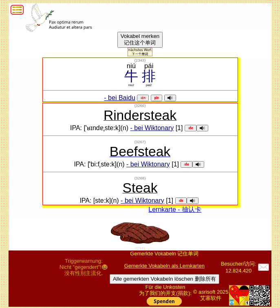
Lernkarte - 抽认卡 (174, 209)
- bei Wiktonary (152, 127)
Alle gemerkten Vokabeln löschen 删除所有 (164, 279)
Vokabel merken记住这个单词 (140, 39)
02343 (140, 248)
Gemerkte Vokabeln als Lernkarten (164, 266)
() (140, 60)
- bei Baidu (119, 97)
